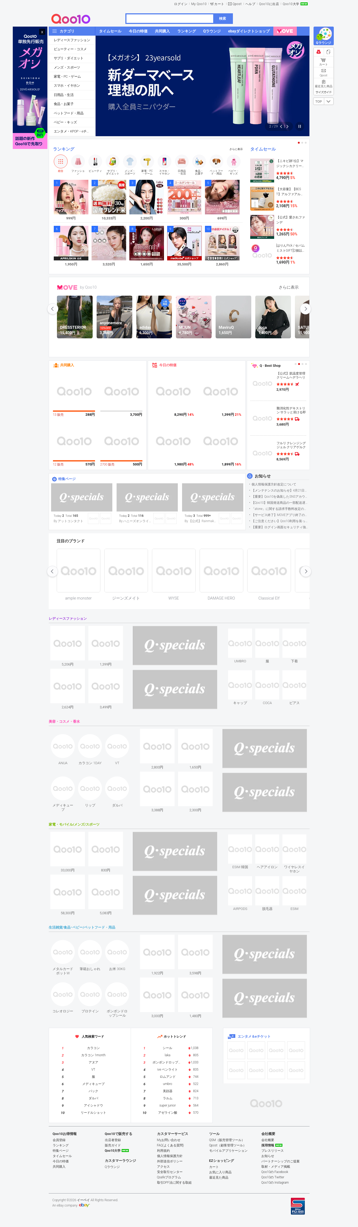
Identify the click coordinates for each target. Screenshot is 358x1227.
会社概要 (267, 1140)
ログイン (180, 4)
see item (244, 632)
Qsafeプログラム (169, 1177)
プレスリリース (272, 1151)
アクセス (163, 1166)
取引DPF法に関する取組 (174, 1182)
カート (219, 4)
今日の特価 (167, 365)
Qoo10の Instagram (275, 1182)
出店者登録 (113, 1140)
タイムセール (263, 149)
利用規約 (163, 1151)
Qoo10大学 (291, 4)
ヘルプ (250, 4)
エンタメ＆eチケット (254, 1036)
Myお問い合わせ (168, 1140)
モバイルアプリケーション (228, 1151)
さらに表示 (236, 149)
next (305, 309)
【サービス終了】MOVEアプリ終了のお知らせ (280, 515)
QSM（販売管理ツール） (227, 1140)
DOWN (328, 101)
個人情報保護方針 (170, 1156)
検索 (222, 18)
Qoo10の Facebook (274, 1172)
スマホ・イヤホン (67, 86)
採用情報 (267, 1145)
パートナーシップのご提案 (280, 1161)
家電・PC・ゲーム (67, 76)
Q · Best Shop (270, 366)
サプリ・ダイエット (69, 58)
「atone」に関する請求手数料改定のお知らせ (280, 509)
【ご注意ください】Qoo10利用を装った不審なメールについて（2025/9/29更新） (280, 521)
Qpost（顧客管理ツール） (227, 1145)
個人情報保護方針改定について (274, 484)
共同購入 (67, 365)
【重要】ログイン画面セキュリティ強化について (280, 527)
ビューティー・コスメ (70, 49)
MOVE (67, 287)
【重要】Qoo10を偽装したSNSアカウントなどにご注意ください (280, 496)
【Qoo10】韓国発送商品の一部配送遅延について (280, 503)
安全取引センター (170, 1172)
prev (53, 309)
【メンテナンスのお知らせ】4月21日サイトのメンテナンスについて (280, 490)
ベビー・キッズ (65, 122)
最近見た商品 (218, 1177)
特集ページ (67, 479)
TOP (318, 101)
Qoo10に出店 (269, 4)
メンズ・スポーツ (67, 67)
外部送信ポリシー (170, 1161)
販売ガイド (113, 1145)
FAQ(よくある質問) (170, 1145)
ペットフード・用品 (69, 113)
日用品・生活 (63, 95)
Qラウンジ (112, 1167)
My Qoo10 (199, 4)
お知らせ (263, 476)
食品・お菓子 (63, 104)
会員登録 (59, 1140)
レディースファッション (72, 40)
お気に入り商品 (220, 1172)
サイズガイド (324, 92)
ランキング (63, 149)
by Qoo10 (88, 287)
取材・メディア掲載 (275, 1166)
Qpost (237, 4)
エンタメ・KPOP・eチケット (74, 131)
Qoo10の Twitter (272, 1177)
